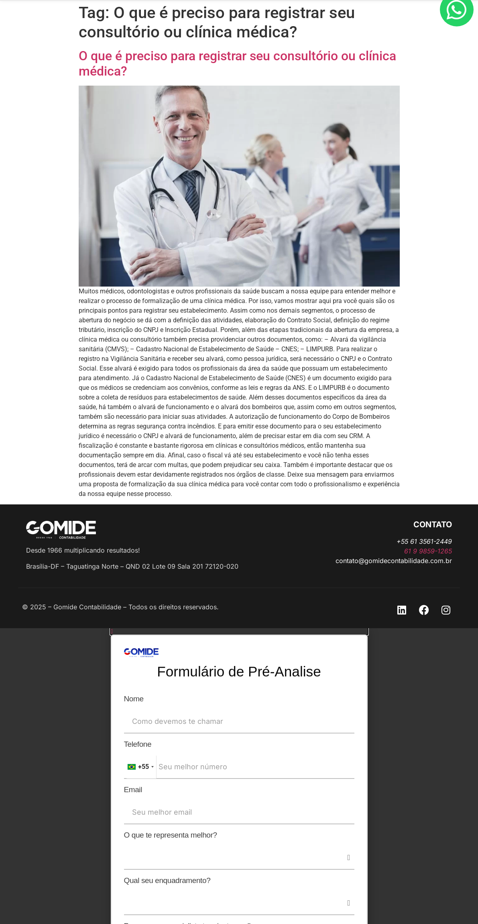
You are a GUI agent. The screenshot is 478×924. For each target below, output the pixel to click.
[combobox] (140, 767)
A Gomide (196, 31)
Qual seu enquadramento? (167, 881)
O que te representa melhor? (170, 836)
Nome (134, 700)
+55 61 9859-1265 (204, 6)
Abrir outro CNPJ (250, 31)
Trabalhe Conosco (344, 31)
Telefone (138, 745)
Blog (295, 31)
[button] (239, 631)
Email (133, 791)
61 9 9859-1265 (428, 551)
